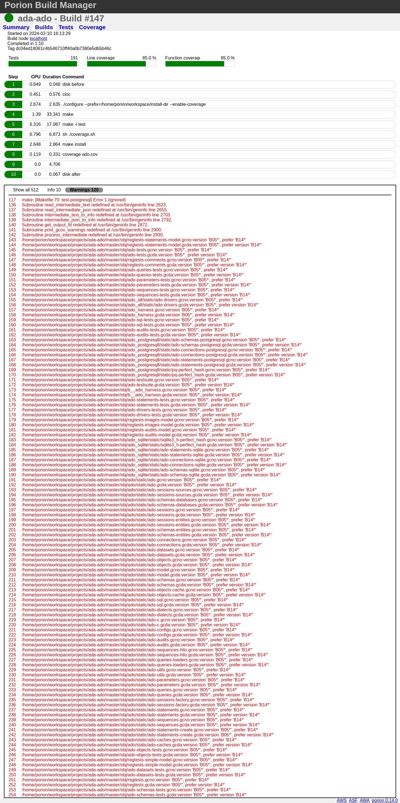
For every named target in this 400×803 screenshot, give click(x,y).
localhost (38, 38)
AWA (364, 800)
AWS (342, 800)
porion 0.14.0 (385, 800)
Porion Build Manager (50, 5)
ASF (353, 800)
